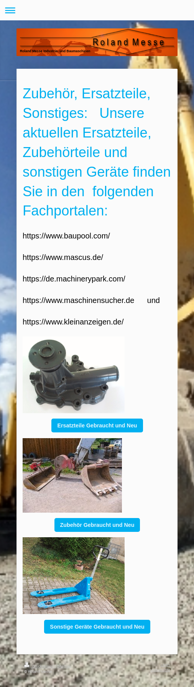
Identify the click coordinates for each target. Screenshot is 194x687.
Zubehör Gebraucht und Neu (97, 525)
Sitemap (64, 666)
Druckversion (39, 666)
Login (165, 664)
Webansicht (160, 670)
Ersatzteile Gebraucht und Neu (97, 425)
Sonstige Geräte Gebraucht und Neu (97, 627)
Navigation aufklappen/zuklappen (97, 10)
